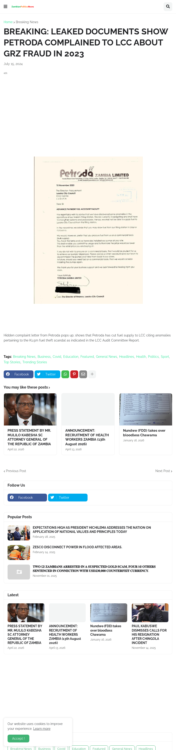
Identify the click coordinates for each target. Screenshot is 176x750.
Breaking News (27, 22)
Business (44, 356)
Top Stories (12, 362)
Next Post (162, 471)
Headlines (126, 356)
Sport (165, 356)
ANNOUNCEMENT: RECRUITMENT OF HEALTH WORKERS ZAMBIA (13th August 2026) (87, 437)
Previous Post (16, 471)
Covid (57, 356)
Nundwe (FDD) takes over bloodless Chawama (144, 432)
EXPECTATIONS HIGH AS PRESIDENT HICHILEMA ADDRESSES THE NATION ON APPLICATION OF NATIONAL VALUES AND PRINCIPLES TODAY (92, 530)
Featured (87, 356)
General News (106, 356)
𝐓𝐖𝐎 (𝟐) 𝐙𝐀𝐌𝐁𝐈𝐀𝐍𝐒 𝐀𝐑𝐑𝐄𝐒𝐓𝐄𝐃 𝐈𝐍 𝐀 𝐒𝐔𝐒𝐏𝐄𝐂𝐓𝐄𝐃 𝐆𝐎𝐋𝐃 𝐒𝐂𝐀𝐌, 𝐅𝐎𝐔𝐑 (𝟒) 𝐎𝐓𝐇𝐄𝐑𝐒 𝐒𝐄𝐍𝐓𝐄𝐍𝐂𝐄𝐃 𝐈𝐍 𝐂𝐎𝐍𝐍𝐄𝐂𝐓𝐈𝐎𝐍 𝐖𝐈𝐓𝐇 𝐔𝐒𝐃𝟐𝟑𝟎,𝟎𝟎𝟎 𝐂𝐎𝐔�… (94, 569)
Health (141, 356)
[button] (5, 7)
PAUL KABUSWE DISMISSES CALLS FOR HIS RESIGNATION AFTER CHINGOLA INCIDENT (149, 634)
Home (8, 22)
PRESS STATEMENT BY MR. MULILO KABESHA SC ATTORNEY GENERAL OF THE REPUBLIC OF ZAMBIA (29, 437)
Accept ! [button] (18, 738)
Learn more (41, 728)
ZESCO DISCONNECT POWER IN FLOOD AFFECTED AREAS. (77, 547)
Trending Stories (34, 362)
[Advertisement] (88, 108)
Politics (153, 356)
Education (70, 356)
